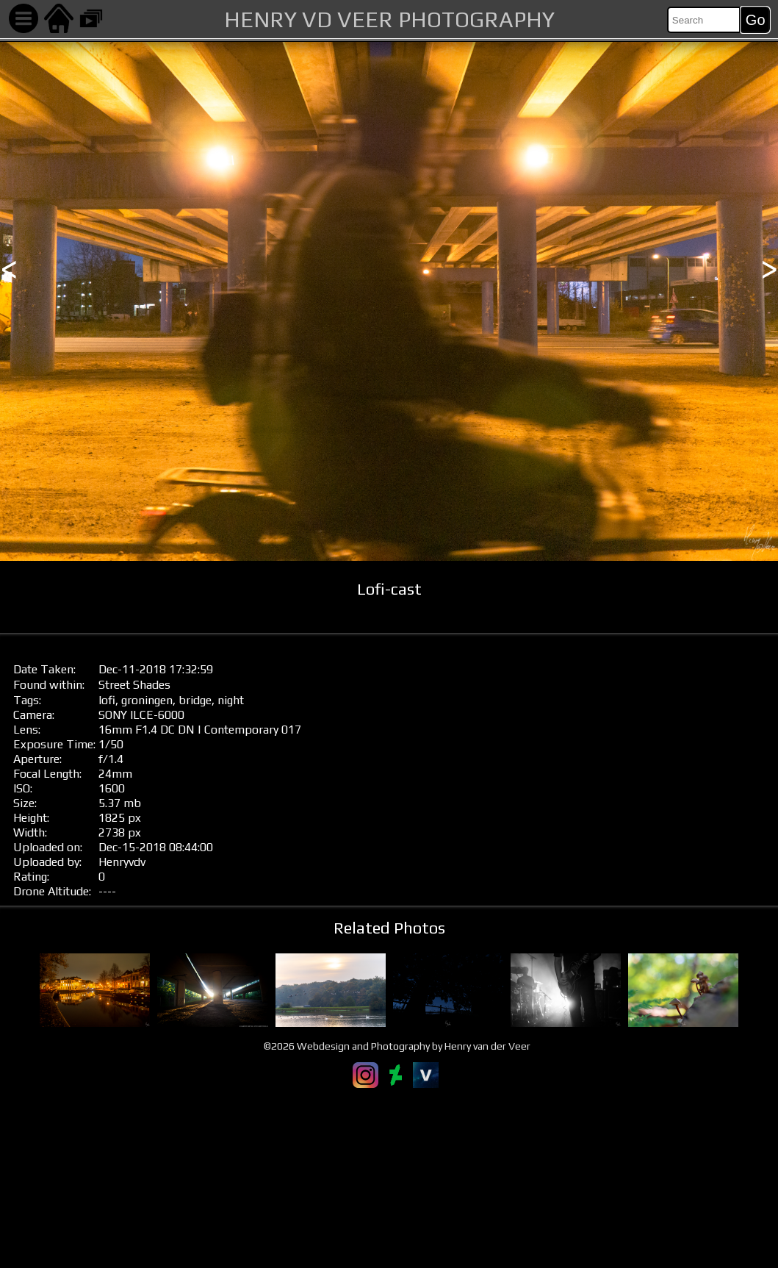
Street (114, 685)
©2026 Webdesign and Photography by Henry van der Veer (397, 1046)
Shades (151, 685)
